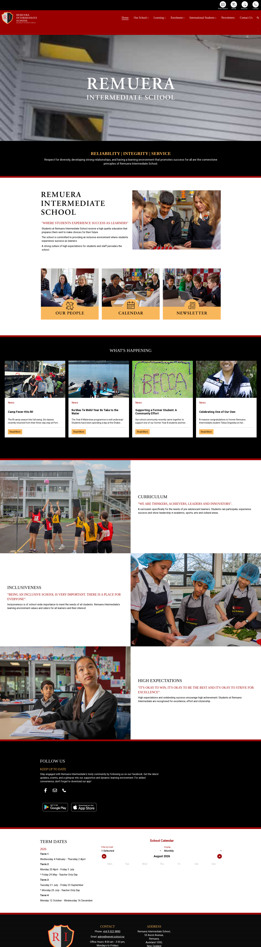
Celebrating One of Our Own (217, 411)
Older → (130, 443)
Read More (15, 431)
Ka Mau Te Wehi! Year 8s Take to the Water (95, 411)
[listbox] (131, 850)
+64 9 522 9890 (111, 931)
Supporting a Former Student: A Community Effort (156, 411)
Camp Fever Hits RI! (20, 411)
